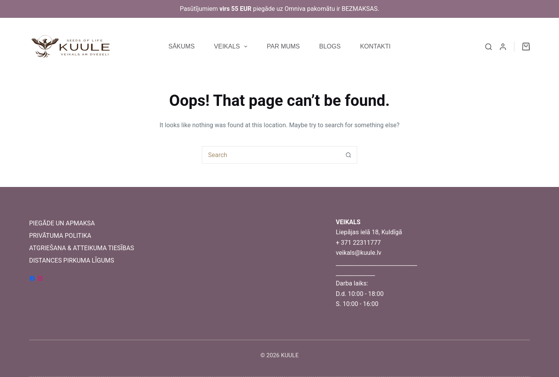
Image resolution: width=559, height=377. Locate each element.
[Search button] (348, 155)
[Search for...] (271, 155)
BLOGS (329, 46)
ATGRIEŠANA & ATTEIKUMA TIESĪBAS (81, 248)
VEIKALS (232, 46)
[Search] (488, 46)
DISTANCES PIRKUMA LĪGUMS (71, 260)
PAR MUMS (283, 46)
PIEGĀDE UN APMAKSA (62, 223)
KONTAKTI (375, 46)
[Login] (503, 46)
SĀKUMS (181, 46)
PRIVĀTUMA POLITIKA (60, 235)
